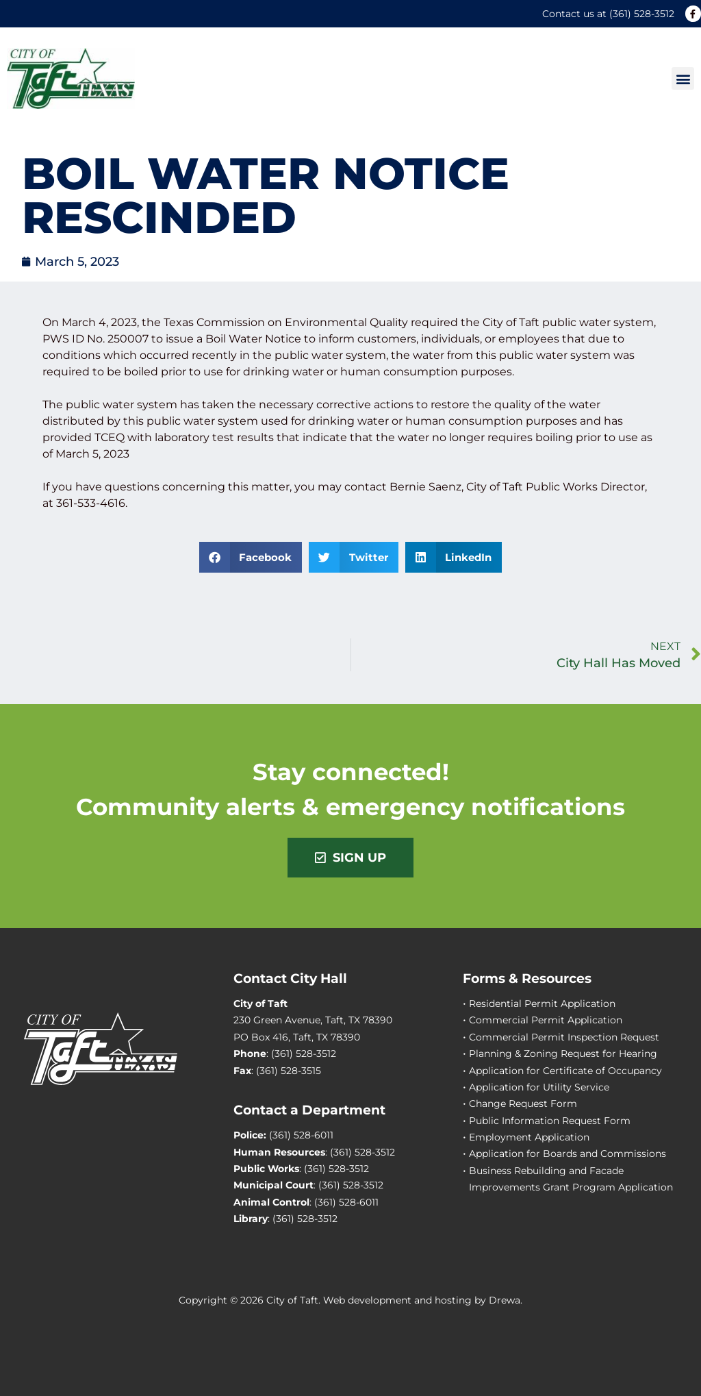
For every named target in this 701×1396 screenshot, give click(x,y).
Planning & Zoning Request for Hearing (563, 1053)
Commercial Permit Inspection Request (564, 1037)
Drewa (504, 1300)
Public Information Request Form (549, 1120)
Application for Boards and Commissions (567, 1153)
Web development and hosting (397, 1300)
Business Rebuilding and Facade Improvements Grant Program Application (571, 1178)
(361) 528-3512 (641, 14)
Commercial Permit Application (545, 1020)
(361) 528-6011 (301, 1135)
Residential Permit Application (542, 1003)
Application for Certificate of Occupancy (565, 1070)
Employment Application (529, 1137)
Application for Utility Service (539, 1087)
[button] (683, 78)
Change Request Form (523, 1103)
